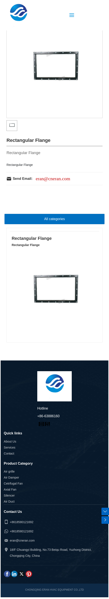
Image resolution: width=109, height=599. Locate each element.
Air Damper (11, 477)
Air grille (9, 471)
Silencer (9, 495)
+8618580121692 (21, 522)
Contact (9, 453)
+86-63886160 (48, 416)
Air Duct (9, 501)
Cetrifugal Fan (13, 483)
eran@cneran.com (53, 178)
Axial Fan (10, 489)
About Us (10, 441)
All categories (54, 219)
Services (10, 447)
